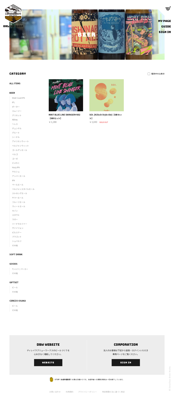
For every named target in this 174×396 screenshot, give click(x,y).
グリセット (17, 115)
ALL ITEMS (14, 83)
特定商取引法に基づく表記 (113, 391)
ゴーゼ (15, 158)
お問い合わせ (55, 391)
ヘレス (15, 124)
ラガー (15, 219)
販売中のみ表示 (156, 73)
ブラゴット (17, 236)
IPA (13, 180)
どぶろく (16, 163)
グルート (16, 132)
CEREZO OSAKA (17, 300)
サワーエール (17, 197)
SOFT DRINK (15, 254)
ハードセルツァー (19, 223)
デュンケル (17, 128)
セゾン (15, 210)
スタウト (16, 215)
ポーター (16, 106)
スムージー (17, 111)
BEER (12, 92)
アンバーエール (18, 176)
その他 (15, 245)
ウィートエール (18, 206)
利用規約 (69, 391)
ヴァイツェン (17, 228)
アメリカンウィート (20, 141)
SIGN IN (165, 32)
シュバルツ (17, 241)
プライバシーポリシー (87, 391)
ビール (15, 287)
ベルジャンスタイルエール (23, 189)
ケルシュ (16, 171)
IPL (13, 102)
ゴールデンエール (19, 150)
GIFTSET (14, 282)
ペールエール (17, 184)
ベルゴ (15, 154)
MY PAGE (164, 21)
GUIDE (166, 26)
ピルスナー (17, 232)
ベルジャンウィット (20, 145)
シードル (16, 137)
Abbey (15, 119)
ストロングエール (19, 193)
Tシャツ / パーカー (20, 269)
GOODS (13, 263)
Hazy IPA (16, 167)
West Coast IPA (18, 97)
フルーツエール (18, 202)
